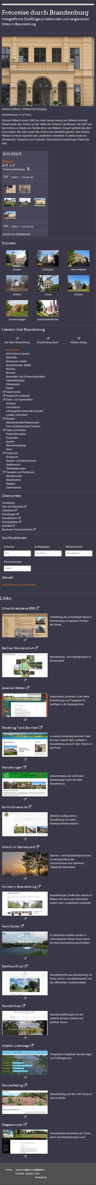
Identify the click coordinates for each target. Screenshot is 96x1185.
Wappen (10, 483)
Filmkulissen (13, 384)
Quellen (10, 441)
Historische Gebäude (18, 395)
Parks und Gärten (16, 430)
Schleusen (12, 453)
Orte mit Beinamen (12, 506)
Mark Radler (10, 926)
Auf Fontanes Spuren (18, 353)
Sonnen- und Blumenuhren (21, 460)
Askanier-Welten (13, 688)
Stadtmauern (13, 464)
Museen (10, 418)
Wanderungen (12, 767)
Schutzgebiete (10, 521)
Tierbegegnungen (16, 468)
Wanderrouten (14, 476)
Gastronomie (13, 391)
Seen (9, 449)
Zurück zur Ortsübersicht (16, 234)
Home (9, 1169)
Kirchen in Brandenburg (19, 887)
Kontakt (19, 1173)
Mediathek (41, 1177)
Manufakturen (10, 518)
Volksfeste (8, 510)
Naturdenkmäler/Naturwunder (22, 422)
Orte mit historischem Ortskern (23, 426)
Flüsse (9, 388)
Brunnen (11, 372)
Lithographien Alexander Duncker (25, 411)
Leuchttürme (13, 407)
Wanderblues (11, 1006)
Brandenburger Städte (18, 365)
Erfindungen (9, 514)
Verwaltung (8, 502)
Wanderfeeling (12, 1085)
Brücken (10, 369)
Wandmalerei (13, 479)
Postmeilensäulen (16, 434)
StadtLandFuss (12, 966)
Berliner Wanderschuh (18, 648)
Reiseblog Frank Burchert (20, 728)
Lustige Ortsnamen (16, 414)
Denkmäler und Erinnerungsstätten (25, 376)
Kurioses (11, 403)
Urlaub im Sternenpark (18, 847)
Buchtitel (7, 525)
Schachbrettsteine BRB (18, 608)
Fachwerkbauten (15, 380)
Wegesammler (12, 1125)
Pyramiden (12, 437)
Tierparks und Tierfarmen (20, 472)
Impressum (21, 1169)
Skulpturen (12, 456)
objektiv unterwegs (15, 1045)
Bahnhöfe (11, 357)
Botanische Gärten (16, 361)
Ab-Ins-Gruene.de (14, 807)
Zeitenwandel (13, 487)
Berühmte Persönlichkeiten (17, 529)
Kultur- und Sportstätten (19, 399)
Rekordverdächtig (16, 445)
